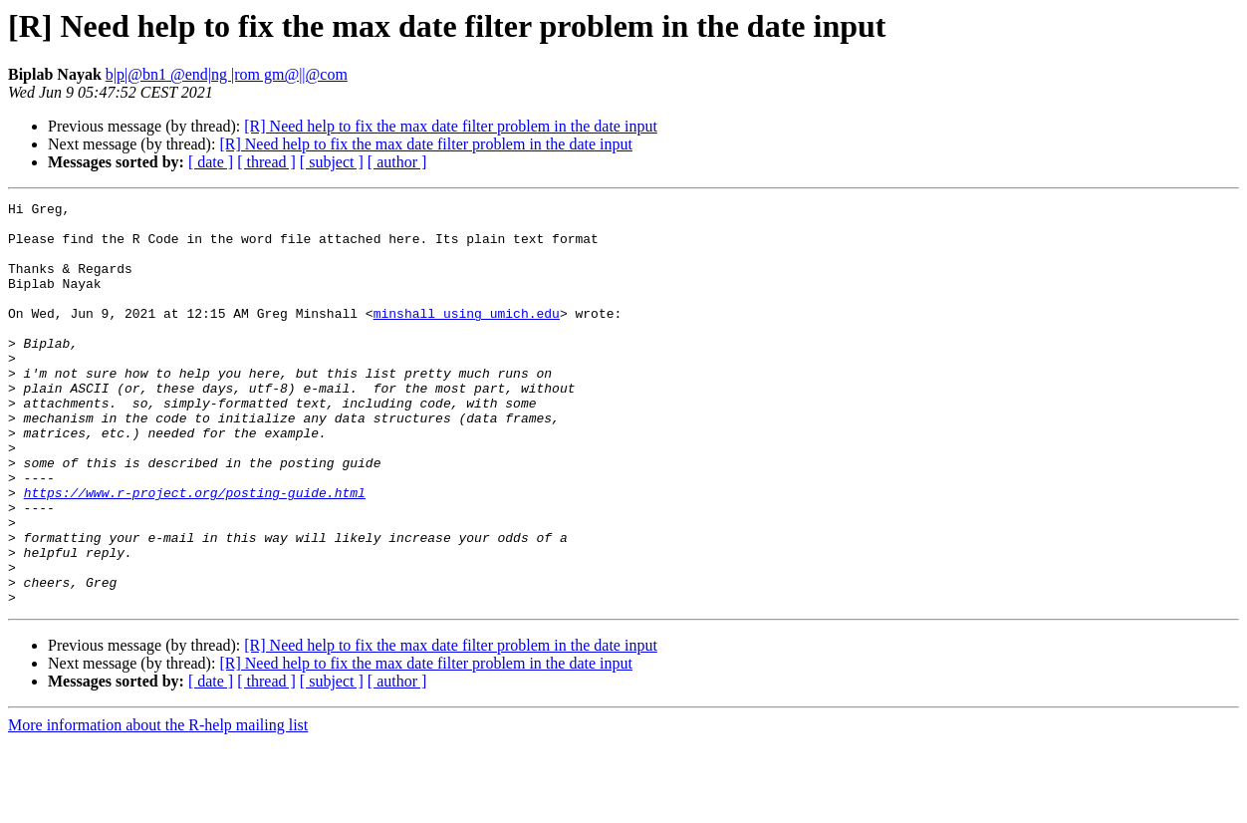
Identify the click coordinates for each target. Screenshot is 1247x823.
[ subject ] (332, 161)
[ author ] (397, 161)
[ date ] (210, 161)
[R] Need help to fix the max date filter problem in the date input (450, 126)
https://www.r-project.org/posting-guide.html (195, 552)
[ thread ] (266, 161)
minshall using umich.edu (467, 337)
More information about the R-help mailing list (158, 805)
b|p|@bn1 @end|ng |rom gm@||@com (227, 74)
